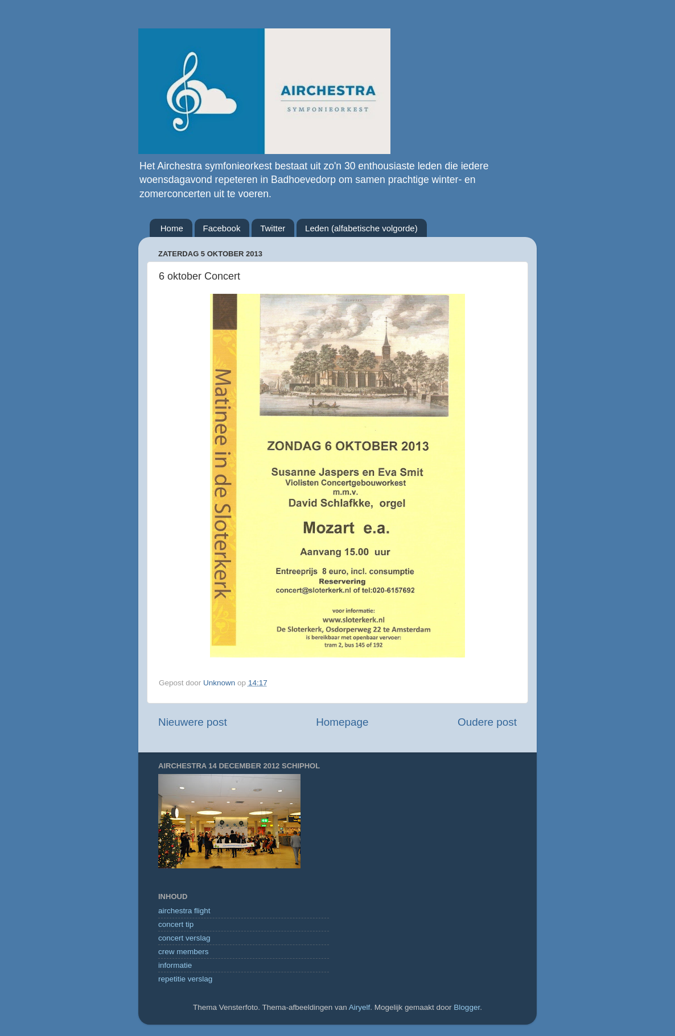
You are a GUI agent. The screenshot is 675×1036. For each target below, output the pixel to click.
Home (171, 228)
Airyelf (360, 1007)
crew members (183, 951)
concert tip (176, 924)
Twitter (272, 228)
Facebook (222, 228)
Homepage (342, 722)
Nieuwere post (192, 722)
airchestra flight (184, 910)
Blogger (467, 1007)
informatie (175, 965)
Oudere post (487, 722)
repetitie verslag (185, 979)
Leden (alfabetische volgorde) (361, 228)
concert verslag (184, 938)
